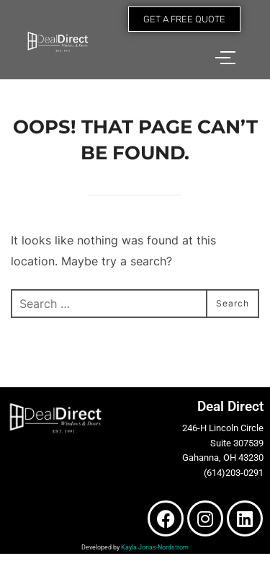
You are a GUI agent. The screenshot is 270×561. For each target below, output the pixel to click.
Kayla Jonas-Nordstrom (155, 547)
